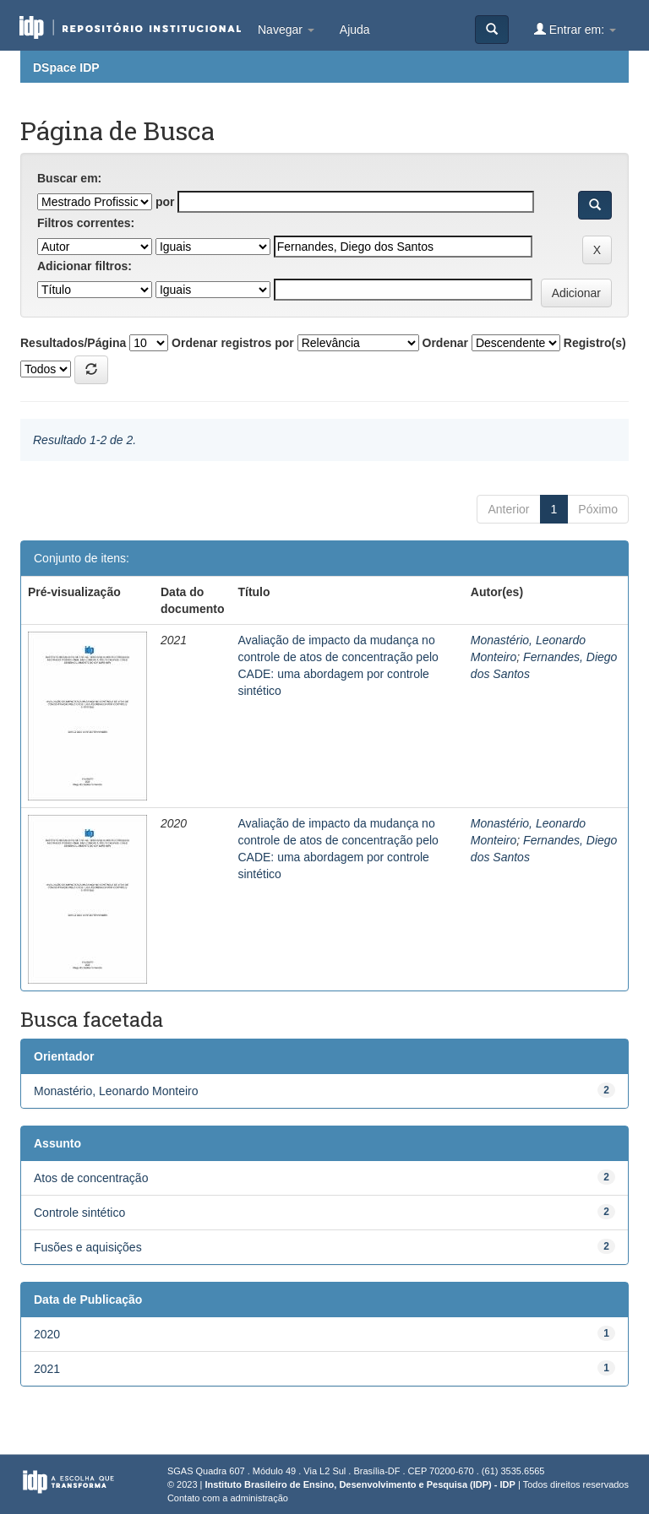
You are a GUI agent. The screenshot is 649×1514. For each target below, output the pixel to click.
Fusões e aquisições (88, 1247)
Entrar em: (575, 29)
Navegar (286, 29)
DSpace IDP (66, 67)
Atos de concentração (91, 1178)
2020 (47, 1334)
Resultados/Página (73, 343)
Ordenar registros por (233, 343)
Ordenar (445, 343)
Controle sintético (79, 1212)
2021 (47, 1369)
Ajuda (355, 29)
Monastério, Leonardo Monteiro (116, 1091)
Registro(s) (595, 343)
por (165, 202)
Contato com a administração (227, 1498)
